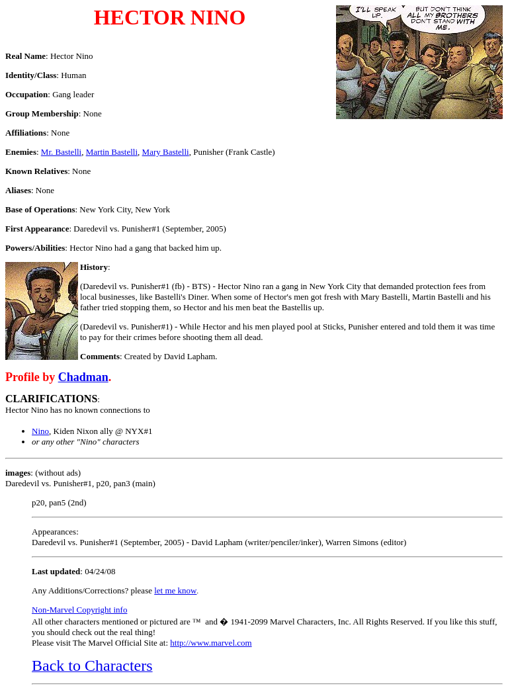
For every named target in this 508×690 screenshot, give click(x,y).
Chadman (83, 377)
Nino (40, 431)
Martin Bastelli (112, 152)
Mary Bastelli (165, 152)
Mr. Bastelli (61, 152)
